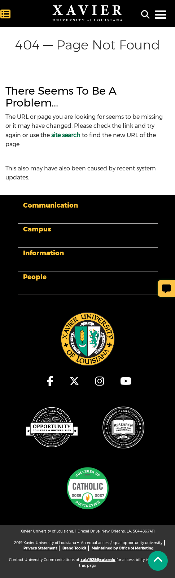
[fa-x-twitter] (74, 381)
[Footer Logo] (88, 338)
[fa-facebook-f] (50, 381)
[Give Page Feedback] (166, 288)
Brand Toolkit (74, 548)
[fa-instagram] (100, 381)
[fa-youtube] (124, 381)
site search (65, 135)
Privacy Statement (40, 548)
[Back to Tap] (158, 561)
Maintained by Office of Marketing (122, 548)
